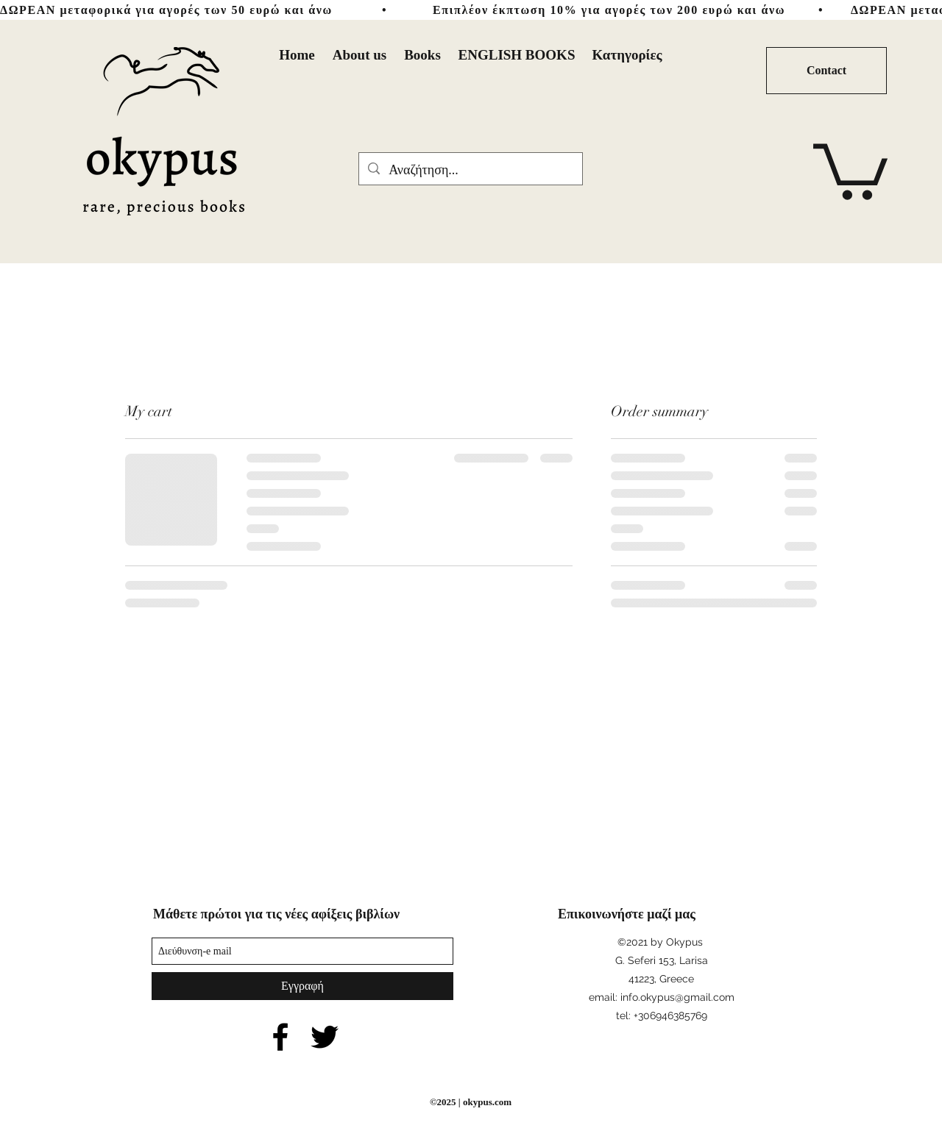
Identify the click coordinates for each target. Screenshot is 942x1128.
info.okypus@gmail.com (677, 997)
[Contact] (826, 70)
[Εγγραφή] (302, 986)
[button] (850, 169)
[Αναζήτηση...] (470, 170)
